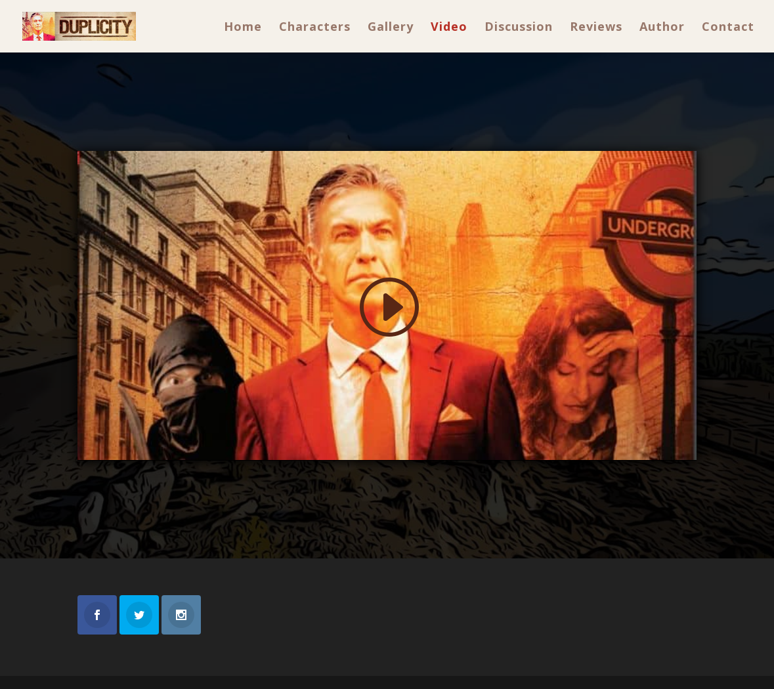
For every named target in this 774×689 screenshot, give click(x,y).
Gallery (391, 28)
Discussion (518, 28)
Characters (315, 28)
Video (449, 28)
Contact (728, 28)
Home (243, 28)
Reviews (596, 28)
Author (662, 28)
